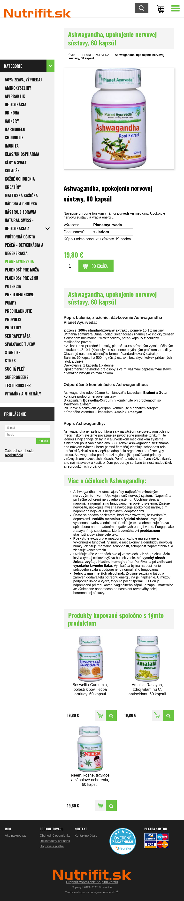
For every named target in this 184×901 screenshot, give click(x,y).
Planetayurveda (107, 225)
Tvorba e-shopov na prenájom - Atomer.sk (92, 892)
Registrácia (14, 455)
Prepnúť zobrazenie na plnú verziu (92, 882)
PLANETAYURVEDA (96, 55)
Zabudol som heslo (19, 451)
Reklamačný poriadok (55, 841)
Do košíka (100, 266)
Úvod (72, 55)
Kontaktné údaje (86, 835)
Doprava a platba (52, 846)
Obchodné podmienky (55, 835)
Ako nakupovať (15, 835)
